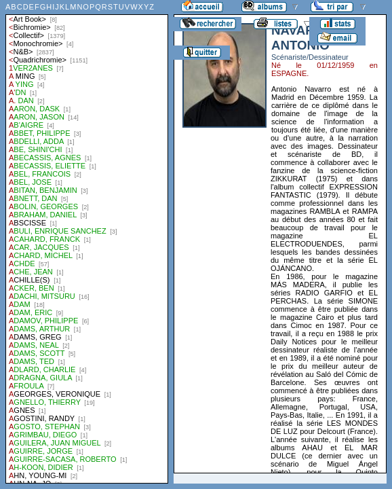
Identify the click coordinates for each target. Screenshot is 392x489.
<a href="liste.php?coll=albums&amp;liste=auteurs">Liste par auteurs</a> (86, 242)
